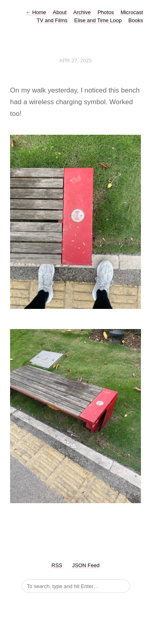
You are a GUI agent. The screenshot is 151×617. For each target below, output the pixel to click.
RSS (57, 565)
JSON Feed (85, 565)
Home (35, 12)
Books (135, 20)
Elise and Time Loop (98, 20)
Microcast (131, 12)
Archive (82, 12)
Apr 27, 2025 (75, 61)
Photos (105, 12)
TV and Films (52, 20)
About (59, 12)
